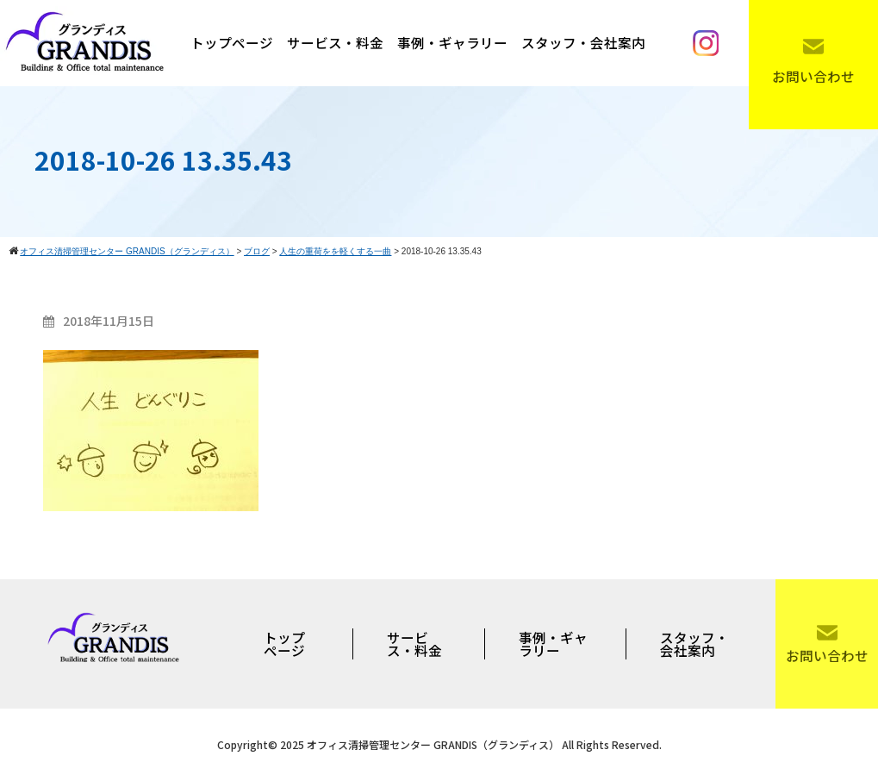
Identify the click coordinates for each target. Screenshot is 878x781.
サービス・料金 (335, 42)
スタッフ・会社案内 (583, 42)
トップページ (231, 42)
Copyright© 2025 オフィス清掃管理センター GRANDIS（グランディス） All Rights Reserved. (439, 744)
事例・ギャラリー (452, 42)
